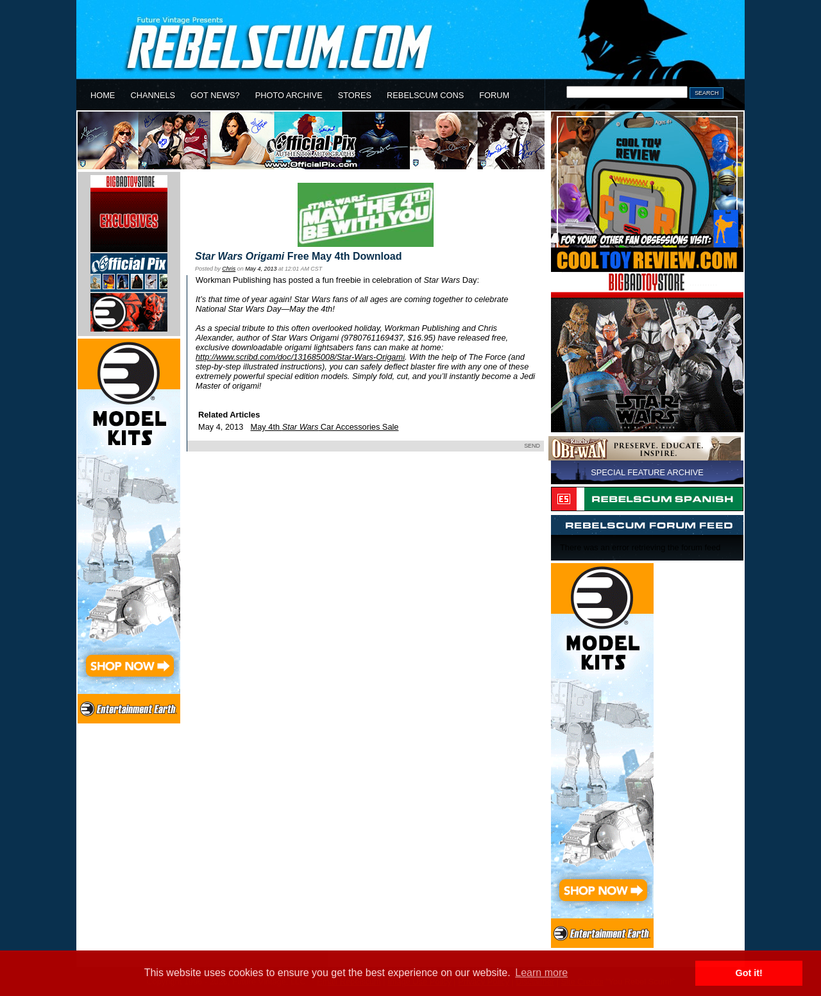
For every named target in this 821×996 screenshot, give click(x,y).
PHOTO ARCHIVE (289, 95)
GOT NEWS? (215, 95)
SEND (532, 446)
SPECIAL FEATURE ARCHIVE (647, 472)
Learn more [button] (541, 972)
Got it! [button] (749, 973)
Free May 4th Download (298, 256)
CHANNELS (152, 95)
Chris (228, 269)
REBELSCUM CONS (425, 95)
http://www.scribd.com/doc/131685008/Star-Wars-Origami (300, 357)
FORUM (494, 95)
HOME (102, 95)
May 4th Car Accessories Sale (325, 427)
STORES (354, 95)
